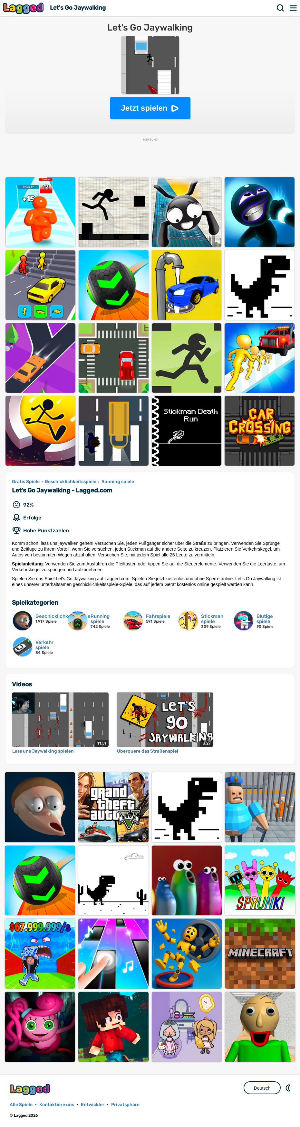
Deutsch (262, 1088)
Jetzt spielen (144, 108)
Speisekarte (293, 8)
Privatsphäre (125, 1104)
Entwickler (92, 1104)
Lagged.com (31, 1089)
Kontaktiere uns (56, 1104)
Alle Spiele (21, 1104)
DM (288, 1087)
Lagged (24, 8)
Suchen (280, 8)
